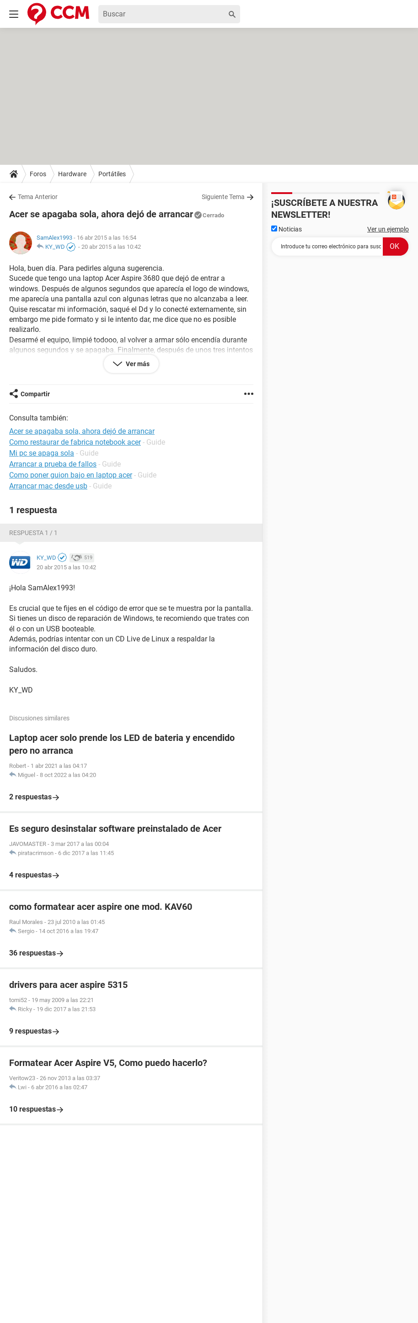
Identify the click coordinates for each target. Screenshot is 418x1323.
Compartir (35, 394)
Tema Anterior (38, 196)
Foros (38, 174)
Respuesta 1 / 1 (33, 532)
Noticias (286, 229)
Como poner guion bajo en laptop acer (70, 475)
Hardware (72, 174)
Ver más (137, 364)
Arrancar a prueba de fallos (52, 464)
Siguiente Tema (223, 196)
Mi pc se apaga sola (41, 453)
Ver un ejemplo (388, 229)
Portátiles (112, 174)
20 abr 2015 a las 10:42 (111, 246)
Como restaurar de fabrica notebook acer (75, 442)
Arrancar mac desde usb (48, 486)
